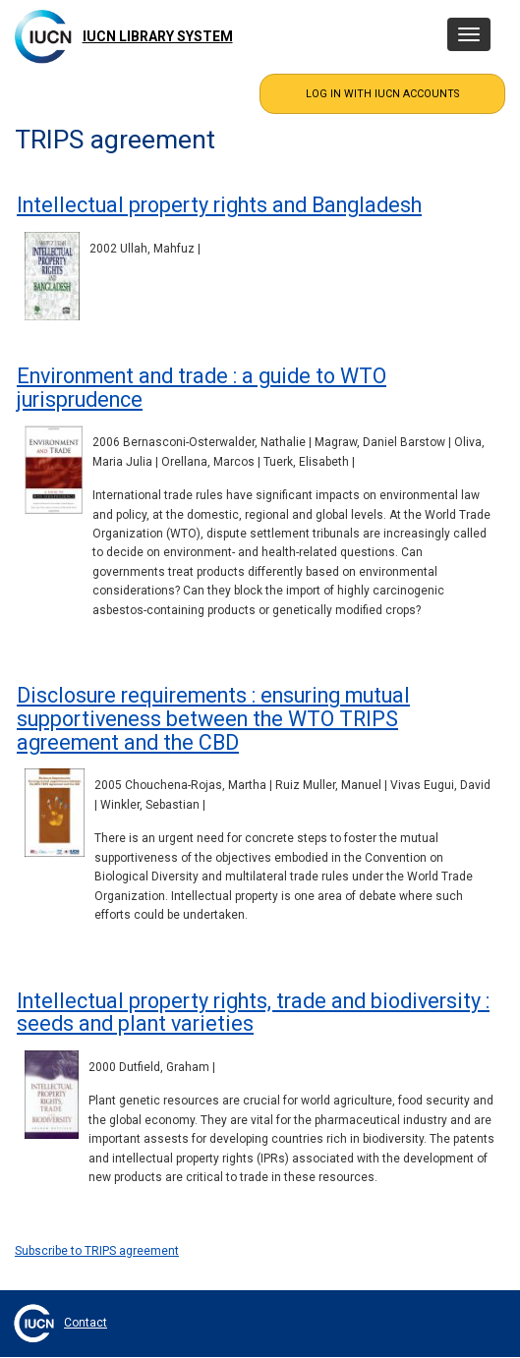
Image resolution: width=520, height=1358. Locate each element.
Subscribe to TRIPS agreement (97, 1251)
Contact (85, 1323)
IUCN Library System (158, 36)
